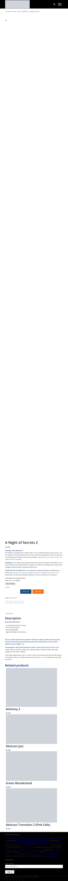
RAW (6, 847)
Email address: (9, 863)
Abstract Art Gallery (40, 841)
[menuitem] (54, 4)
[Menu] (60, 4)
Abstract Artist (39, 843)
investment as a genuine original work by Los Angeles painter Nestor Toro (36, 573)
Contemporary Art (44, 845)
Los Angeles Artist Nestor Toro (26, 849)
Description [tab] (9, 613)
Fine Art (19, 841)
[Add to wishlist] (10, 584)
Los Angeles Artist (10, 849)
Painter (10, 843)
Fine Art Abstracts (28, 838)
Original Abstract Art (27, 847)
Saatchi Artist (31, 854)
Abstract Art (33, 845)
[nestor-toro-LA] (28, 4)
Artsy (6, 838)
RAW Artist (58, 838)
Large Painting (17, 843)
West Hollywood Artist (16, 838)
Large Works (13, 598)
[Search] (54, 4)
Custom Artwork (24, 845)
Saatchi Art (39, 849)
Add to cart (26, 591)
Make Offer (38, 591)
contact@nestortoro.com (51, 856)
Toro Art (58, 843)
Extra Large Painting (28, 843)
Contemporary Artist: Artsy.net (29, 852)
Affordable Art (52, 852)
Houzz (47, 838)
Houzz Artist (57, 849)
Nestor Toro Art (40, 838)
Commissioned (15, 854)
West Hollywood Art (51, 854)
